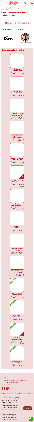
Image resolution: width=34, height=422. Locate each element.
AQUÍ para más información (8, 410)
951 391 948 (7, 385)
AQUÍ (17, 419)
